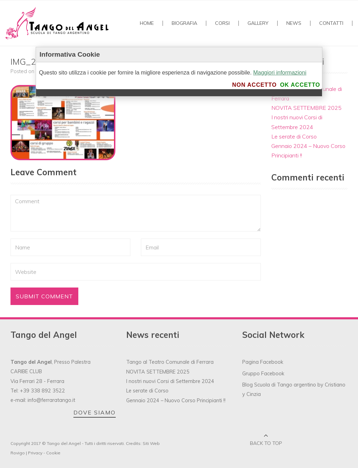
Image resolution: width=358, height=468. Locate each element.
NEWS (293, 23)
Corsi (222, 23)
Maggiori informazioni (279, 73)
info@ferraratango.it (51, 400)
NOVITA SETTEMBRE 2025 (306, 107)
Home (147, 23)
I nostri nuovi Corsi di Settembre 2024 (170, 381)
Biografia (184, 23)
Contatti (331, 23)
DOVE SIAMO (94, 412)
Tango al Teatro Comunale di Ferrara (170, 362)
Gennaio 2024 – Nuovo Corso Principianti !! (175, 400)
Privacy (35, 452)
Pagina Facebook (262, 362)
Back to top (266, 443)
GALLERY (258, 23)
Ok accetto (300, 85)
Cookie (53, 452)
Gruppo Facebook (263, 373)
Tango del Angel (64, 443)
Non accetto (254, 85)
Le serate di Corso (294, 136)
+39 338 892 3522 (42, 391)
